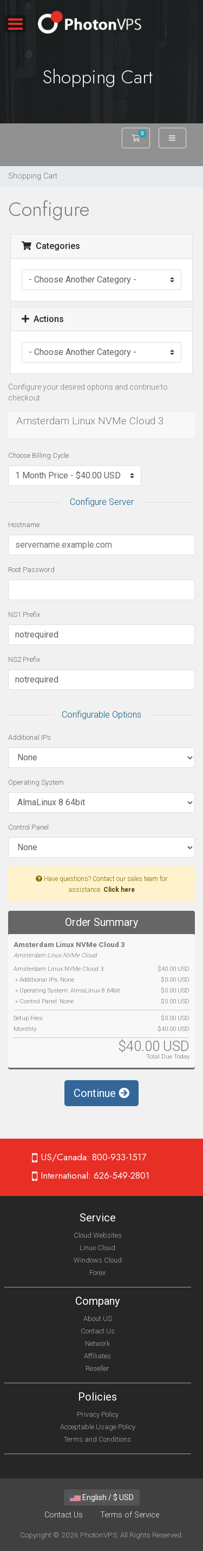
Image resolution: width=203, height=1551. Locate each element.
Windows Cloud (98, 1260)
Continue (101, 1093)
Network (97, 1343)
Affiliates (97, 1356)
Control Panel (28, 827)
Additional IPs (29, 737)
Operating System (36, 782)
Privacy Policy (98, 1414)
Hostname (24, 525)
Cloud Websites (98, 1235)
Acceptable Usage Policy (97, 1427)
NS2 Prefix (24, 659)
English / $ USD (102, 1497)
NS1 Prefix (24, 614)
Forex (97, 1273)
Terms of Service (129, 1515)
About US (97, 1319)
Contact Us (98, 1331)
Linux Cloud (97, 1248)
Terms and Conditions (97, 1439)
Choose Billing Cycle (38, 455)
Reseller (97, 1368)
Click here (119, 889)
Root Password (31, 570)
